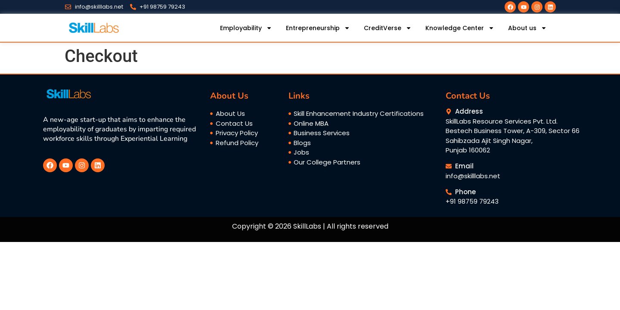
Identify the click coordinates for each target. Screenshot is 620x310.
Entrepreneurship (318, 28)
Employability (246, 28)
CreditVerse (388, 28)
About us (527, 28)
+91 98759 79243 (472, 201)
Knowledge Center (459, 28)
